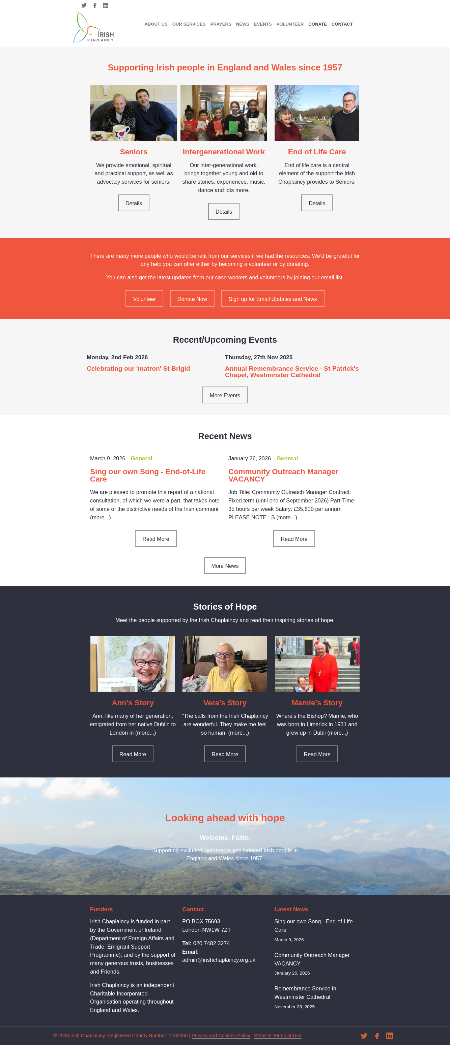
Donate (317, 24)
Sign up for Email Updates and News (273, 299)
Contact (342, 24)
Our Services (189, 24)
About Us (155, 24)
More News (225, 566)
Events (263, 24)
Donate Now (192, 299)
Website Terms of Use (277, 1035)
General (141, 458)
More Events (225, 395)
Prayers (220, 24)
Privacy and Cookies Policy (221, 1035)
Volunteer (290, 24)
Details (133, 203)
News (242, 24)
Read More (155, 539)
